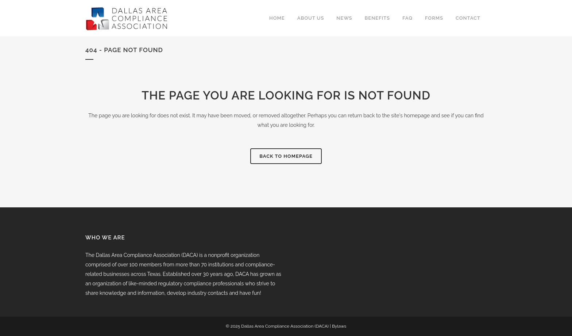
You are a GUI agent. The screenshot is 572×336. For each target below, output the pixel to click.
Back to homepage (286, 156)
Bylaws (339, 326)
